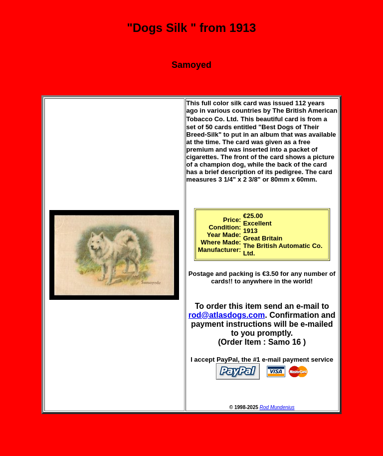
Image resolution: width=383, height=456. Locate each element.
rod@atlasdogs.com (227, 315)
